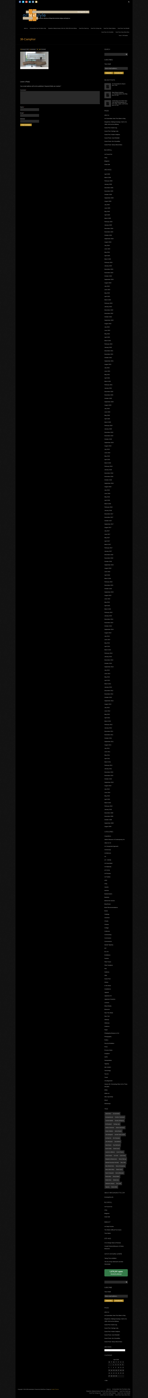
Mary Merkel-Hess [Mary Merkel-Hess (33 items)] (109, 1166)
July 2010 (107, 789)
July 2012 (107, 707)
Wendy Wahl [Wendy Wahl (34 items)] (114, 1187)
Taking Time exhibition (110, 1258)
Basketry (106, 897)
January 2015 (108, 616)
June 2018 (107, 493)
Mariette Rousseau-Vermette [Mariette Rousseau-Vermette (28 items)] (112, 1162)
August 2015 (107, 595)
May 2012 (107, 714)
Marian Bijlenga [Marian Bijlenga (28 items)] (122, 1159)
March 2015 (107, 609)
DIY (105, 948)
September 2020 (108, 401)
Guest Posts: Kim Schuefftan (107, 32)
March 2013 (107, 683)
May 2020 (107, 415)
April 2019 (107, 459)
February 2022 (108, 344)
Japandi (106, 992)
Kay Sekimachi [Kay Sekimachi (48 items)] (116, 1145)
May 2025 (107, 211)
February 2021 (108, 384)
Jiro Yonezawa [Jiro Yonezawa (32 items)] (116, 1138)
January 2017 (108, 551)
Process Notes (108, 1050)
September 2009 (108, 823)
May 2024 (107, 252)
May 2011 (107, 755)
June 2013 (107, 673)
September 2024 (108, 238)
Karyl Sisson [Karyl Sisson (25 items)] (108, 1145)
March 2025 (107, 218)
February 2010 (108, 806)
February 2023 (108, 303)
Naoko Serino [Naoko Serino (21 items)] (119, 1169)
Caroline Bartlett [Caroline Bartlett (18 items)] (109, 1120)
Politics (106, 1040)
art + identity (107, 860)
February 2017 (108, 548)
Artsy (105, 157)
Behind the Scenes (109, 900)
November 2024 (108, 232)
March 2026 (107, 177)
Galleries (106, 972)
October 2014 (108, 626)
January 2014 (108, 656)
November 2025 (108, 191)
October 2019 (108, 439)
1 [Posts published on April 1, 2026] (113, 1364)
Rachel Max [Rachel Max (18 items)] (108, 1176)
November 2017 (108, 517)
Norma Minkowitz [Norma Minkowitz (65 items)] (120, 1173)
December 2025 (108, 187)
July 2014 (107, 636)
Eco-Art (106, 951)
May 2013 (107, 677)
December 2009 (108, 813)
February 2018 (108, 507)
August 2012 (107, 704)
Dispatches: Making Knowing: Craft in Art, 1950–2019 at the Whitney (62, 28)
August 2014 (107, 632)
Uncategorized (108, 1080)
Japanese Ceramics (109, 999)
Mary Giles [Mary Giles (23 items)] (123, 1162)
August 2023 (107, 283)
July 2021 (107, 367)
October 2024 (108, 235)
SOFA (106, 1057)
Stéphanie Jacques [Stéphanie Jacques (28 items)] (109, 1183)
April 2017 (107, 541)
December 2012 (108, 690)
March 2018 (107, 503)
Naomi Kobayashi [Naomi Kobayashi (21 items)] (109, 1173)
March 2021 (107, 381)
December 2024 (108, 228)
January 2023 (108, 306)
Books (106, 911)
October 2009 (108, 819)
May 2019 (107, 456)
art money (107, 870)
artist (105, 880)
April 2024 (107, 255)
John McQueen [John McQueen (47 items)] (109, 1141)
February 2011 (108, 765)
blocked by (116, 1272)
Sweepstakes (108, 1060)
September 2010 (108, 782)
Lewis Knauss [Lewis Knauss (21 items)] (108, 1155)
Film (105, 968)
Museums (107, 1009)
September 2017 (108, 524)
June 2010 (107, 792)
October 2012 (108, 697)
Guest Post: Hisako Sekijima (110, 28)
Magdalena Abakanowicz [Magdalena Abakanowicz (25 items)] (111, 1159)
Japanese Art (108, 995)
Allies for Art (107, 843)
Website (22, 119)
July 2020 (107, 408)
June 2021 (107, 371)
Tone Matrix (107, 1233)
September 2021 (108, 361)
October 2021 (108, 357)
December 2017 (108, 514)
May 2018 (107, 497)
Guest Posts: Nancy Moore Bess (122, 32)
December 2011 (108, 731)
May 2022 (107, 333)
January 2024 (108, 266)
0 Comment (43, 49)
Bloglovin (106, 161)
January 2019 (108, 469)
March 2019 (107, 463)
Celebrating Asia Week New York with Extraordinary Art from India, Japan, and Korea (120, 102)
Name (22, 107)
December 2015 (108, 585)
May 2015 (107, 602)
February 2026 (108, 181)
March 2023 (107, 300)
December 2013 (108, 660)
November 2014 (108, 622)
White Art (106, 1093)
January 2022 (108, 347)
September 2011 (108, 741)
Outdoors (106, 1026)
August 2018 (107, 486)
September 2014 (108, 629)
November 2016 (108, 558)
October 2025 (108, 194)
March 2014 (107, 649)
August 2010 (107, 785)
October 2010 (108, 779)
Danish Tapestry (108, 945)
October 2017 (108, 520)
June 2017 (107, 534)
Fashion (106, 958)
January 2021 (108, 388)
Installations (107, 989)
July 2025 (107, 204)
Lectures (106, 1002)
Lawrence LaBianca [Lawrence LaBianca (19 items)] (110, 1152)
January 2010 (108, 809)
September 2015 (108, 592)
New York (107, 1016)
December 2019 (108, 432)
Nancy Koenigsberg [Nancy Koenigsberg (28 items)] (120, 1166)
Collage (106, 928)
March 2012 (107, 721)
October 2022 (108, 317)
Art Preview (107, 873)
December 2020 (108, 391)
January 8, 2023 (25, 49)
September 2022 (108, 320)
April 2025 (107, 215)
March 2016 (107, 578)
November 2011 (108, 734)
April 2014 (107, 646)
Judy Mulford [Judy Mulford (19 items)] (117, 1141)
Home (120, 35)
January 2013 (108, 687)
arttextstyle (33, 49)
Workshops (107, 1103)
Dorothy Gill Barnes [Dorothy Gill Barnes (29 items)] (119, 1120)
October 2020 (108, 398)
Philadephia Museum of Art (111, 1033)
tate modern (107, 1067)
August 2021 (107, 364)
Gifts (105, 975)
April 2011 (107, 758)
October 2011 (108, 738)
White (106, 1090)
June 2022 (107, 330)
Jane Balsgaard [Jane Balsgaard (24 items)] (109, 1134)
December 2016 (108, 554)
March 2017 (107, 544)
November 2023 (108, 272)
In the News (107, 985)
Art (105, 856)
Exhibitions (107, 955)
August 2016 (107, 568)
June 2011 (107, 751)
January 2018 (108, 510)
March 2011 (107, 762)
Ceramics (107, 917)
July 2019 (107, 449)
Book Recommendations (111, 907)
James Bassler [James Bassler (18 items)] (118, 1131)
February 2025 (108, 221)
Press (106, 1046)
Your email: (107, 64)
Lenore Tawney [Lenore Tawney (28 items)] (120, 1152)
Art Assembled (108, 863)
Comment (23, 90)
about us (26, 28)
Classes (106, 924)
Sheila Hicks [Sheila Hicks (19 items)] (108, 1180)
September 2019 (108, 442)
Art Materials (107, 866)
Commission (107, 938)
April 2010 (107, 799)
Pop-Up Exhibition (109, 1043)
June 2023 (107, 289)
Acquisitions (107, 836)
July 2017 (107, 531)
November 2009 (108, 816)
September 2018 (108, 483)
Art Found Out (108, 154)
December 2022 (108, 310)
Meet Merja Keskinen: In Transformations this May (119, 93)
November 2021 (108, 354)
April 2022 (107, 337)
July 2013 (107, 670)
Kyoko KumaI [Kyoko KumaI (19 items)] (116, 1148)
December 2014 (108, 619)
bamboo (106, 890)
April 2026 (107, 174)
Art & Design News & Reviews (112, 1242)
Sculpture (107, 1053)
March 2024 (107, 259)
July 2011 (107, 748)
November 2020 (108, 395)
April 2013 (107, 680)
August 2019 (107, 446)
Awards (106, 887)
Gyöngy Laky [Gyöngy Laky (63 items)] (117, 1124)
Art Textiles (107, 877)
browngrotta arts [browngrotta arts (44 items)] (109, 1117)
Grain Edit (107, 164)
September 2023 (108, 279)
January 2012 (108, 728)
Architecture (107, 853)
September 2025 (108, 198)
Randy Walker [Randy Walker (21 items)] (116, 1176)
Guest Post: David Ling (84, 28)
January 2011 (108, 768)
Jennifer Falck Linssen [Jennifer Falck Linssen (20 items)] (120, 1134)
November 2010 (108, 775)
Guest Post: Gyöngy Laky (96, 28)
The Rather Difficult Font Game (112, 1230)
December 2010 (108, 772)
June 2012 (107, 711)
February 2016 (108, 582)
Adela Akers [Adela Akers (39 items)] (108, 1113)
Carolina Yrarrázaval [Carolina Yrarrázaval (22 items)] (119, 1117)
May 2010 (107, 796)
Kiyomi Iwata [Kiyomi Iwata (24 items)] (108, 1148)
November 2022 (108, 313)
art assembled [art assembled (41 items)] (116, 1113)
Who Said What (108, 1096)
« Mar (106, 1380)
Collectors (107, 931)
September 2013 (108, 666)
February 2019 (108, 466)
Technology (107, 1070)
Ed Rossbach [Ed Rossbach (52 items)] (108, 1124)
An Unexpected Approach (111, 846)
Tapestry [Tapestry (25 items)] (107, 1187)
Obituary (106, 1019)
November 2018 (108, 476)
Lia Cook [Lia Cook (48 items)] (116, 1155)
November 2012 (108, 694)
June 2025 (107, 208)
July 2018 (107, 490)
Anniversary (107, 849)
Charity (106, 921)
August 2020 (107, 405)
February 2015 (108, 612)
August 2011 (107, 745)
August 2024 (107, 242)
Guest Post (107, 979)
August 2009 (107, 826)
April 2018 (107, 500)
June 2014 (107, 639)
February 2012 (108, 724)
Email (22, 113)
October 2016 (108, 561)
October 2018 (108, 480)
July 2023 (107, 286)
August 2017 (107, 527)
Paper (106, 1029)
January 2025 (108, 225)
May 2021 (107, 374)
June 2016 (107, 571)
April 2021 (107, 378)
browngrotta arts (108, 1197)
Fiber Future (107, 962)
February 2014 (108, 653)
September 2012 (108, 700)
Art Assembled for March (118, 84)
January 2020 (108, 429)
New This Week (108, 1012)
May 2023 (107, 293)
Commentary (107, 934)
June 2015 (107, 599)
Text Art (106, 1074)
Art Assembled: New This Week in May (38, 28)
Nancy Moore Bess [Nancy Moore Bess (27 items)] (109, 1169)
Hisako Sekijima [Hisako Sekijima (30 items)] (109, 1131)
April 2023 (107, 296)
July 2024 (107, 245)
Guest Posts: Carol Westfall (123, 28)
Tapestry (106, 1063)
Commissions (108, 941)
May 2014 (107, 643)
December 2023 (108, 269)
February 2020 (108, 425)
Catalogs (106, 914)
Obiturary (106, 1023)
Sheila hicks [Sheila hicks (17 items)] (116, 1180)
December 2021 (108, 350)
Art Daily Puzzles (109, 1226)
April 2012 (107, 717)
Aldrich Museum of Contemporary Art (114, 839)
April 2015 (107, 605)
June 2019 (107, 452)
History (106, 982)
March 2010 (107, 802)
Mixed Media (107, 1006)
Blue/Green (107, 904)
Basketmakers (108, 894)
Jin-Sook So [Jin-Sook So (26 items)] (108, 1138)
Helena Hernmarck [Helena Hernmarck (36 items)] (120, 1127)
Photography (107, 1036)
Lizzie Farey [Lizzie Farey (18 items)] (123, 1155)
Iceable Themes (55, 1389)
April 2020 (107, 418)
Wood (106, 1100)
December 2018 (108, 473)
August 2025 (107, 201)
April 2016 (107, 575)
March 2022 (107, 340)
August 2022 (107, 323)
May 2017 (107, 537)
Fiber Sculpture (108, 965)
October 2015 (108, 588)
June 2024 (107, 249)
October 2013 (108, 663)
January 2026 (108, 184)
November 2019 (108, 435)
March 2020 (107, 422)
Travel (106, 1077)
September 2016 (108, 565)
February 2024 (108, 262)
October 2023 (108, 276)
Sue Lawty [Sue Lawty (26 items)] (118, 1183)
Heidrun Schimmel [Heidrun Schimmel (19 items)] (109, 1127)
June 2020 (107, 412)
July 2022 (107, 327)
